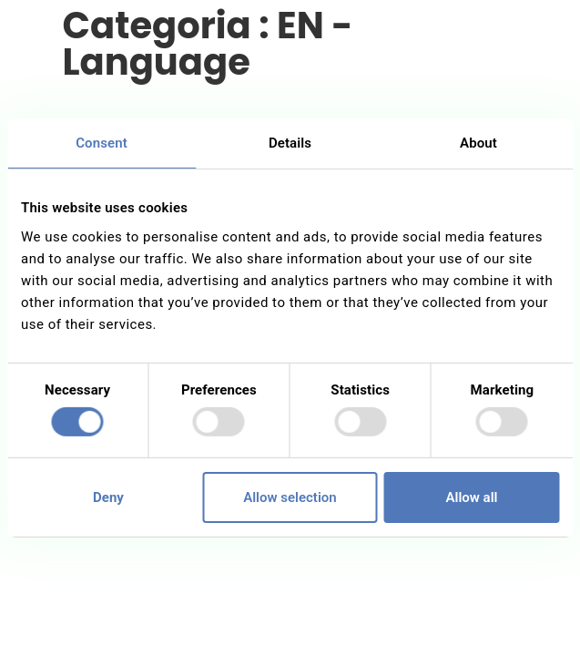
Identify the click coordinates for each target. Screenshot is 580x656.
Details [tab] (290, 143)
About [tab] (478, 143)
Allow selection (289, 497)
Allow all (472, 497)
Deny (108, 497)
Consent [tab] (101, 143)
